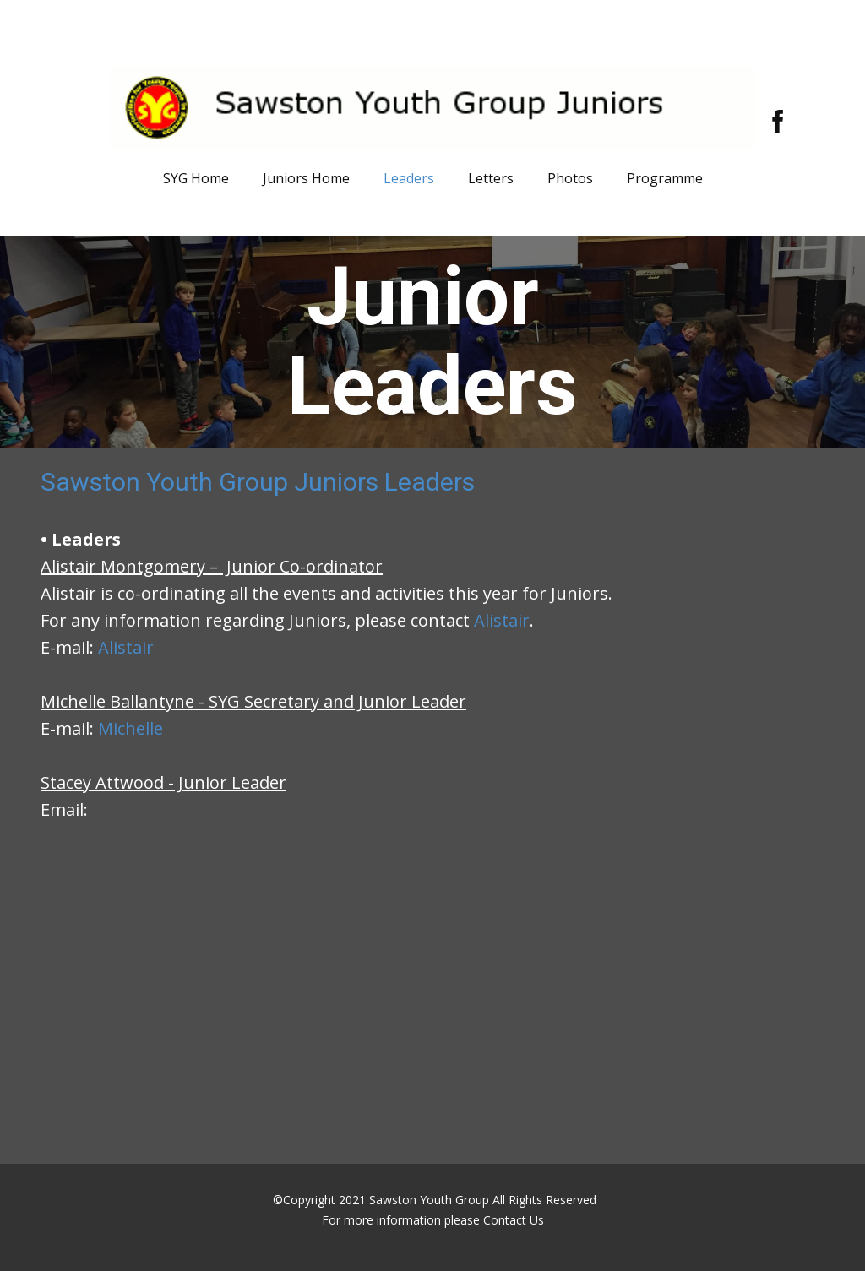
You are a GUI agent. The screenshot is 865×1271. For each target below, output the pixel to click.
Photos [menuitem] (570, 178)
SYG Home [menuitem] (196, 178)
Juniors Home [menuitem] (306, 178)
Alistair (502, 620)
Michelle (130, 728)
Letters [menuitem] (491, 178)
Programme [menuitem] (665, 178)
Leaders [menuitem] (409, 178)
